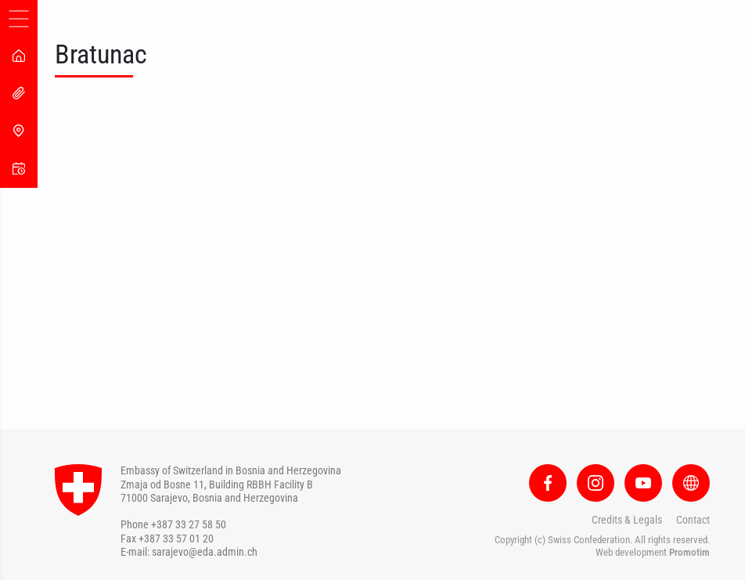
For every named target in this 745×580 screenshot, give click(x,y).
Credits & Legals (627, 519)
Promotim (689, 552)
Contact (693, 519)
